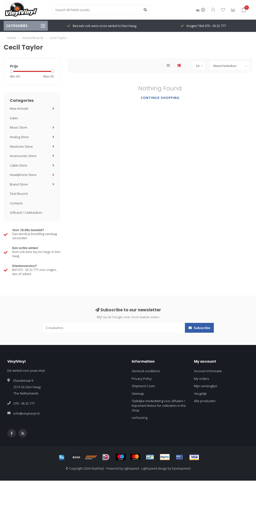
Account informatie (208, 371)
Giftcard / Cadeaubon (26, 212)
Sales (14, 118)
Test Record (18, 193)
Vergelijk (200, 393)
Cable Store (18, 165)
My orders (201, 378)
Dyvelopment (181, 468)
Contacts (16, 203)
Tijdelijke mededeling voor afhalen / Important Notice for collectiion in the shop (159, 405)
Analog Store (19, 137)
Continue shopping (160, 97)
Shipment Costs (143, 386)
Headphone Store (23, 174)
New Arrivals (19, 108)
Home (11, 38)
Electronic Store (21, 146)
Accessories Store (23, 156)
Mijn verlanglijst (205, 386)
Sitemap (138, 393)
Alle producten (205, 401)
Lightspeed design (154, 468)
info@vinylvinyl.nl (26, 413)
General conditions (146, 371)
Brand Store (19, 184)
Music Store (18, 127)
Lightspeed (131, 468)
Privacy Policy (142, 378)
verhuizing (139, 417)
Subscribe (199, 328)
